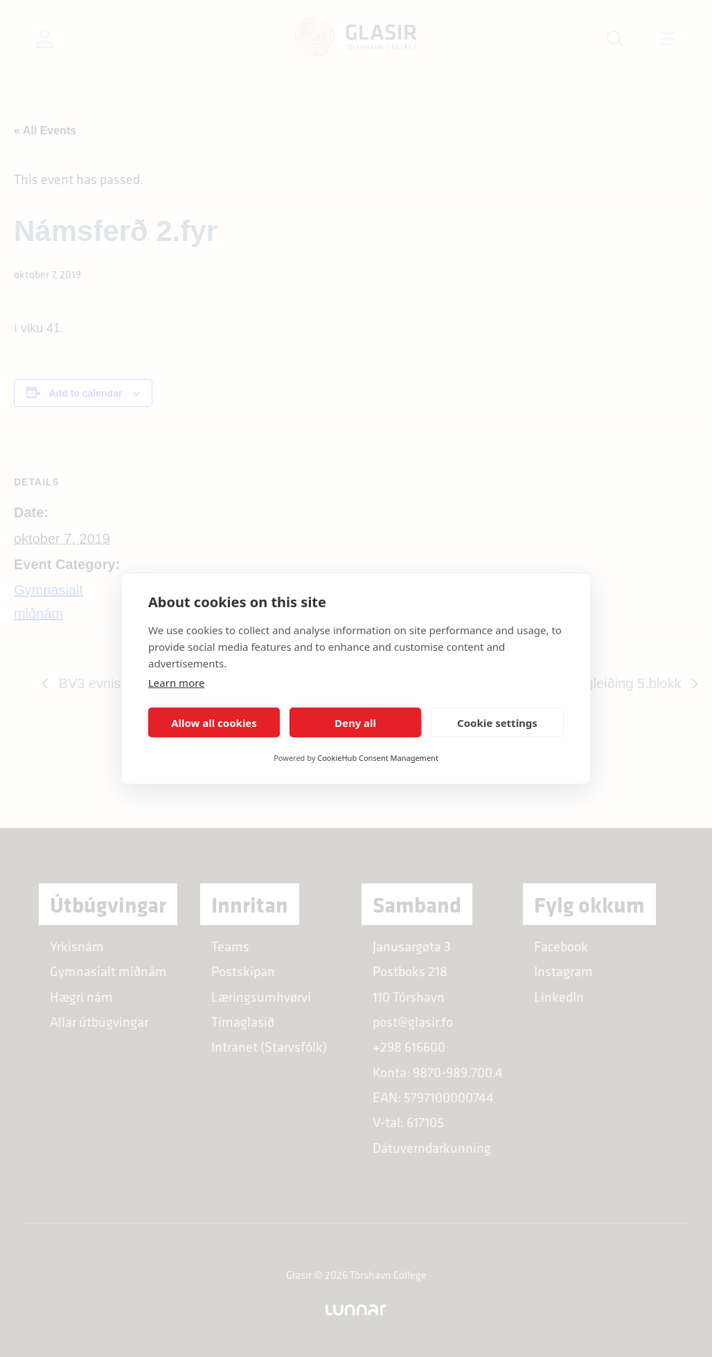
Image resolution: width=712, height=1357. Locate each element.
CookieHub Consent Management (377, 758)
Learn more (176, 683)
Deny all (355, 723)
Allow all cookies (214, 723)
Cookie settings (497, 723)
